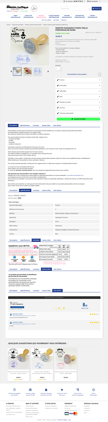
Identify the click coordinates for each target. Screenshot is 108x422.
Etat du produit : (13, 198)
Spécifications (25, 125)
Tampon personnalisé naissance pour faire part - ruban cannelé (18, 372)
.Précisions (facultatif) (78, 113)
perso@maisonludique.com (75, 175)
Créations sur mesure (51, 408)
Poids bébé (78, 85)
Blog (85, 412)
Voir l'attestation (17, 307)
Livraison (36, 125)
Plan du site (29, 416)
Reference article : (90, 32)
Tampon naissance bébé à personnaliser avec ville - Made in (42, 372)
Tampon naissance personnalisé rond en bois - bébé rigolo (66, 372)
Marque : (10, 195)
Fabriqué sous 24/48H (62, 33)
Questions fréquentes (32, 410)
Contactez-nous (10, 414)
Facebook (86, 406)
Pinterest (86, 410)
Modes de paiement (70, 406)
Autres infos (46, 125)
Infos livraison (30, 406)
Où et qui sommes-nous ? (13, 406)
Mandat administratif (71, 410)
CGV (69, 420)
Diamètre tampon (78, 102)
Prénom (78, 80)
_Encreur (78, 108)
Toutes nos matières (51, 406)
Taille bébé (78, 91)
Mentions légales (62, 420)
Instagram (87, 408)
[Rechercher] (75, 8)
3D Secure (67, 408)
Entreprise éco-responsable (14, 412)
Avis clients (57, 125)
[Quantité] (57, 69)
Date (78, 96)
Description (13, 125)
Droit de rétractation (31, 408)
